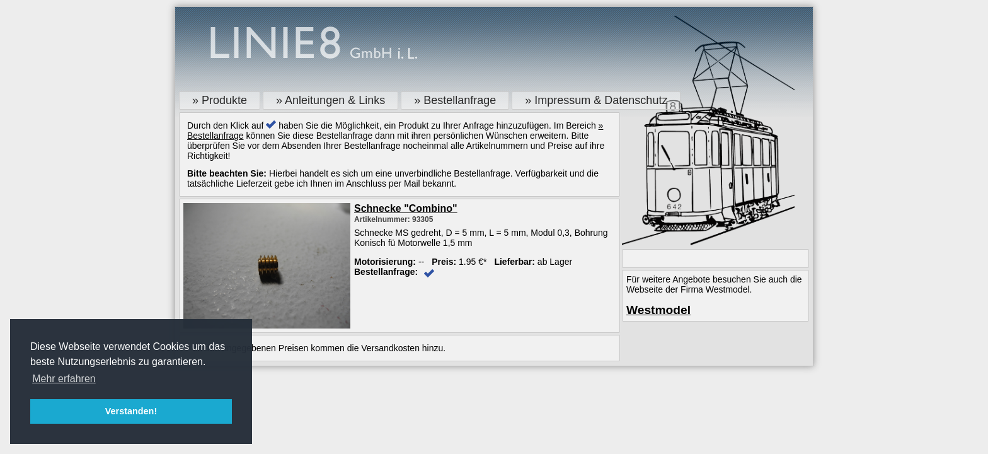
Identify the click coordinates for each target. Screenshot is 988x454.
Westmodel (658, 310)
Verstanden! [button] (131, 411)
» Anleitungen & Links (330, 100)
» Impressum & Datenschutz (596, 100)
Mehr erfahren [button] (64, 378)
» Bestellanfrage (455, 100)
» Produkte (219, 100)
